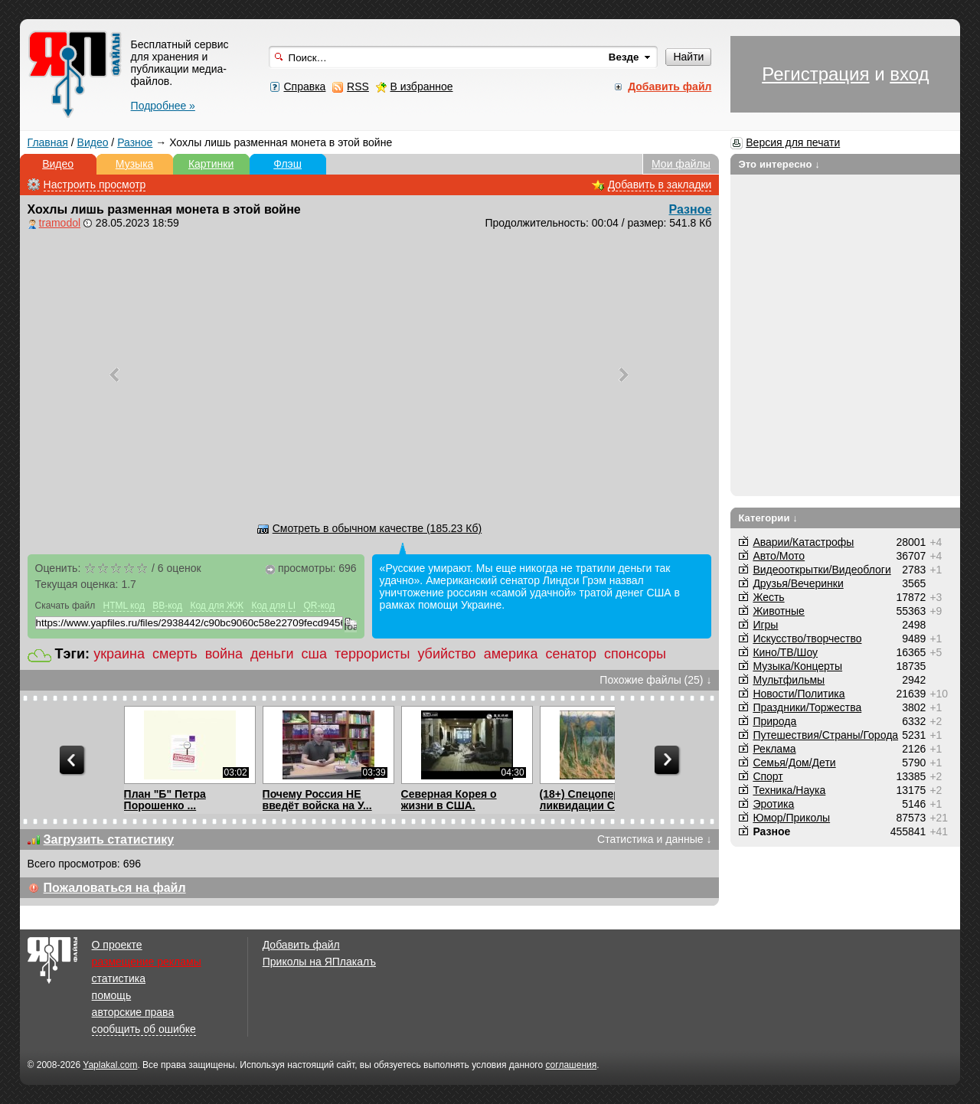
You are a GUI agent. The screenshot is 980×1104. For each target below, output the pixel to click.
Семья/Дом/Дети (794, 762)
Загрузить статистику (109, 839)
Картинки (211, 164)
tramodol (59, 223)
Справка (304, 86)
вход (909, 74)
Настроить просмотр (95, 184)
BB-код (167, 605)
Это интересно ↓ (779, 164)
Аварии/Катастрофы (803, 542)
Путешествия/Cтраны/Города (825, 735)
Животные (779, 611)
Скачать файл (65, 605)
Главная (48, 142)
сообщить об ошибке (144, 1029)
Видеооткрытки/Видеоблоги (821, 569)
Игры (765, 625)
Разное (134, 142)
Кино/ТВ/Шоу (785, 652)
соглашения (570, 1065)
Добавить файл (301, 945)
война (224, 654)
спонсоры (635, 654)
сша (314, 654)
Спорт (767, 776)
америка (511, 654)
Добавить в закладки (660, 184)
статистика (118, 978)
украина (119, 654)
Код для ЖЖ (216, 605)
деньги (271, 654)
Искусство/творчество (807, 638)
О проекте (117, 945)
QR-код (319, 605)
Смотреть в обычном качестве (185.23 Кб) (377, 528)
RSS (358, 86)
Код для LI (273, 605)
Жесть (768, 597)
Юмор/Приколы (791, 818)
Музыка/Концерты (797, 666)
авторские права (133, 1012)
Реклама (774, 749)
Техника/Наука (789, 790)
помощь (112, 995)
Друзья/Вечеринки (798, 583)
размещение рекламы (146, 961)
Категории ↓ (768, 518)
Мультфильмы (789, 680)
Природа (774, 721)
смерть (175, 654)
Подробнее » (163, 106)
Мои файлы (681, 164)
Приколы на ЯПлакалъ (319, 961)
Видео (93, 142)
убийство (446, 654)
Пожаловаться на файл (115, 887)
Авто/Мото (779, 556)
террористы (372, 654)
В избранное (421, 86)
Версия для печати (793, 142)
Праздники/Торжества (807, 707)
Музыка (135, 164)
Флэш (287, 164)
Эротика (773, 804)
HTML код (124, 605)
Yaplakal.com (110, 1065)
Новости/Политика (798, 694)
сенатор (570, 654)
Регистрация (815, 74)
